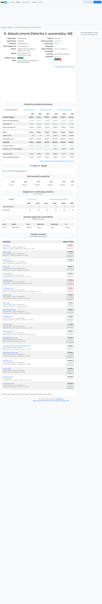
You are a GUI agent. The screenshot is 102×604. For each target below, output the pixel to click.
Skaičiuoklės (25, 2)
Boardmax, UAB (7, 376)
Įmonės (18, 2)
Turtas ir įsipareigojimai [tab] (65, 125)
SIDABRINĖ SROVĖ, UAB (10, 353)
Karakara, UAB (7, 339)
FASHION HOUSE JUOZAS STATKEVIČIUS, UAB (16, 361)
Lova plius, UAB (7, 295)
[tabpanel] (38, 152)
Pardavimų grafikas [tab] (46, 125)
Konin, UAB (6, 318)
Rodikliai (34, 2)
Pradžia (3, 27)
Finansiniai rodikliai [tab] (29, 125)
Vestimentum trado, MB (10, 368)
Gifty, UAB (6, 260)
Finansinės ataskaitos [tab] (11, 125)
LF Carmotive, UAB (8, 398)
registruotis (94, 34)
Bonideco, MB (7, 275)
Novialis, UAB (7, 310)
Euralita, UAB (7, 384)
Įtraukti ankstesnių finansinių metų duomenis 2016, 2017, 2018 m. (57, 176)
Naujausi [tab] (11, 214)
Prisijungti (90, 2)
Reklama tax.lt (59, 414)
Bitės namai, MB (8, 346)
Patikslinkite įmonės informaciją (63, 67)
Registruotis (97, 2)
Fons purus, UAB (8, 392)
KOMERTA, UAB (7, 331)
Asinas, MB (6, 282)
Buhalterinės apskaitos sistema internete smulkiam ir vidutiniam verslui (51, 415)
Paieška (40, 2)
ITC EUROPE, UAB (8, 303)
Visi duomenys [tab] (32, 214)
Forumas (12, 2)
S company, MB (7, 288)
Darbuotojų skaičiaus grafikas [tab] (59, 214)
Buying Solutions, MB (9, 325)
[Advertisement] (16, 99)
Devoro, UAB (6, 267)
